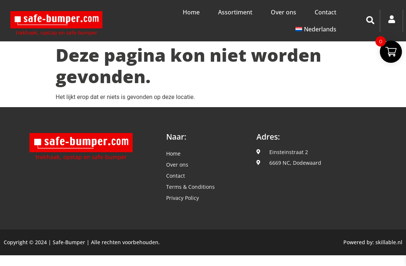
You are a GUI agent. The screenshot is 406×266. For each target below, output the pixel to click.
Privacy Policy (182, 197)
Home (191, 12)
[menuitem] (316, 29)
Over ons (283, 12)
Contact (325, 12)
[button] (370, 20)
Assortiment (235, 12)
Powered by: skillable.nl (372, 242)
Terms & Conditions (190, 186)
